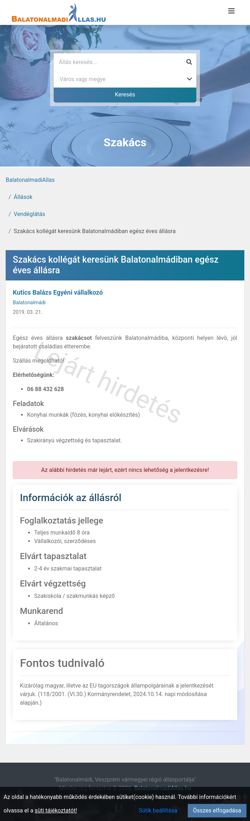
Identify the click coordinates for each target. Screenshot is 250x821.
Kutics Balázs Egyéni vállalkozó (58, 292)
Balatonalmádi (29, 303)
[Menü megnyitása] (231, 11)
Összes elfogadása (217, 810)
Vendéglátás (29, 214)
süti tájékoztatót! (56, 810)
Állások (23, 197)
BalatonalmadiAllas (30, 180)
